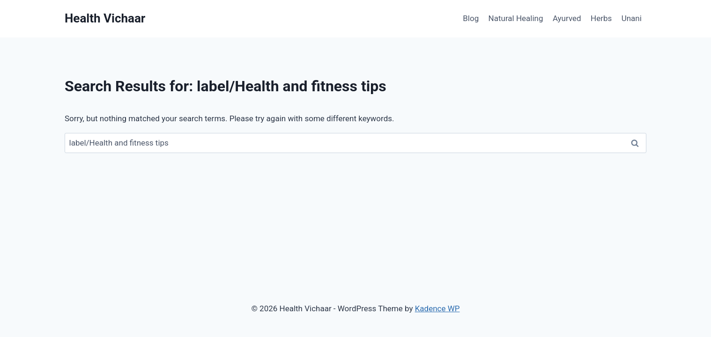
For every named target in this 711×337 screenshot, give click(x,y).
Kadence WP (437, 308)
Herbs (601, 18)
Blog (471, 18)
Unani (632, 18)
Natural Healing (516, 18)
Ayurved (567, 18)
